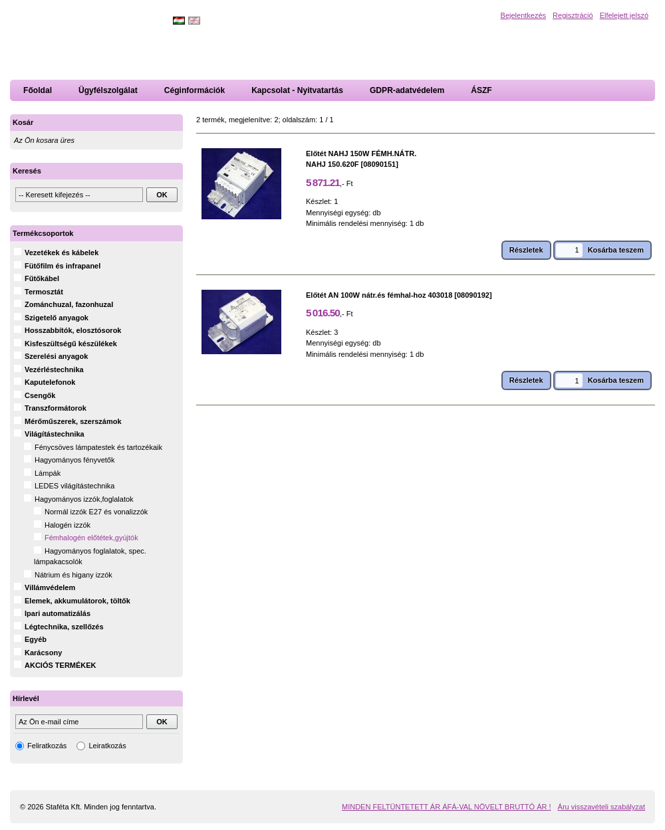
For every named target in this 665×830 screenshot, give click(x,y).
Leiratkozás (107, 746)
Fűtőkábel (42, 278)
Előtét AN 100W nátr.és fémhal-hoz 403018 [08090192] (399, 295)
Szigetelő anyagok (56, 318)
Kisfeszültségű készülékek (71, 344)
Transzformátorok (55, 408)
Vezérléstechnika (54, 369)
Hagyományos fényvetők (74, 460)
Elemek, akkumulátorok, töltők (77, 601)
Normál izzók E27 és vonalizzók (96, 512)
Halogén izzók (67, 525)
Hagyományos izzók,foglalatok (84, 499)
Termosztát (44, 292)
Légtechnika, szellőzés (64, 627)
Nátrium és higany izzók (73, 575)
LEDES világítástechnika (74, 486)
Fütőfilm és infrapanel (62, 266)
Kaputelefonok (50, 382)
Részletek (526, 250)
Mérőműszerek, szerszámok (73, 421)
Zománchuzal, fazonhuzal (69, 304)
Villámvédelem (50, 587)
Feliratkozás (46, 746)
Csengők (40, 395)
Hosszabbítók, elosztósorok (73, 330)
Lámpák (48, 473)
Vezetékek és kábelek (61, 253)
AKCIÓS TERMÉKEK (60, 665)
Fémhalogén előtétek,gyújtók (91, 538)
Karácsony (43, 653)
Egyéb (36, 639)
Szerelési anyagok (56, 356)
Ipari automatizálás (57, 613)
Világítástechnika (54, 434)
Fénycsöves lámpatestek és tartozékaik (98, 447)
